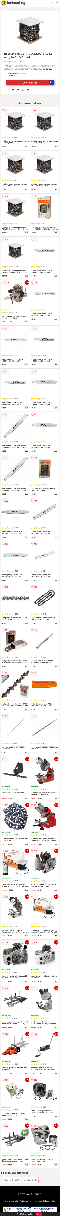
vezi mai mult (47, 70)
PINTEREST (35, 1194)
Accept (39, 1214)
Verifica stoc (38, 82)
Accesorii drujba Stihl (12, 1180)
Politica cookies (49, 1201)
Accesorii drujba (30, 1180)
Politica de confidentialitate (31, 1201)
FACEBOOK (23, 1194)
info (26, 146)
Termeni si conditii (10, 1201)
